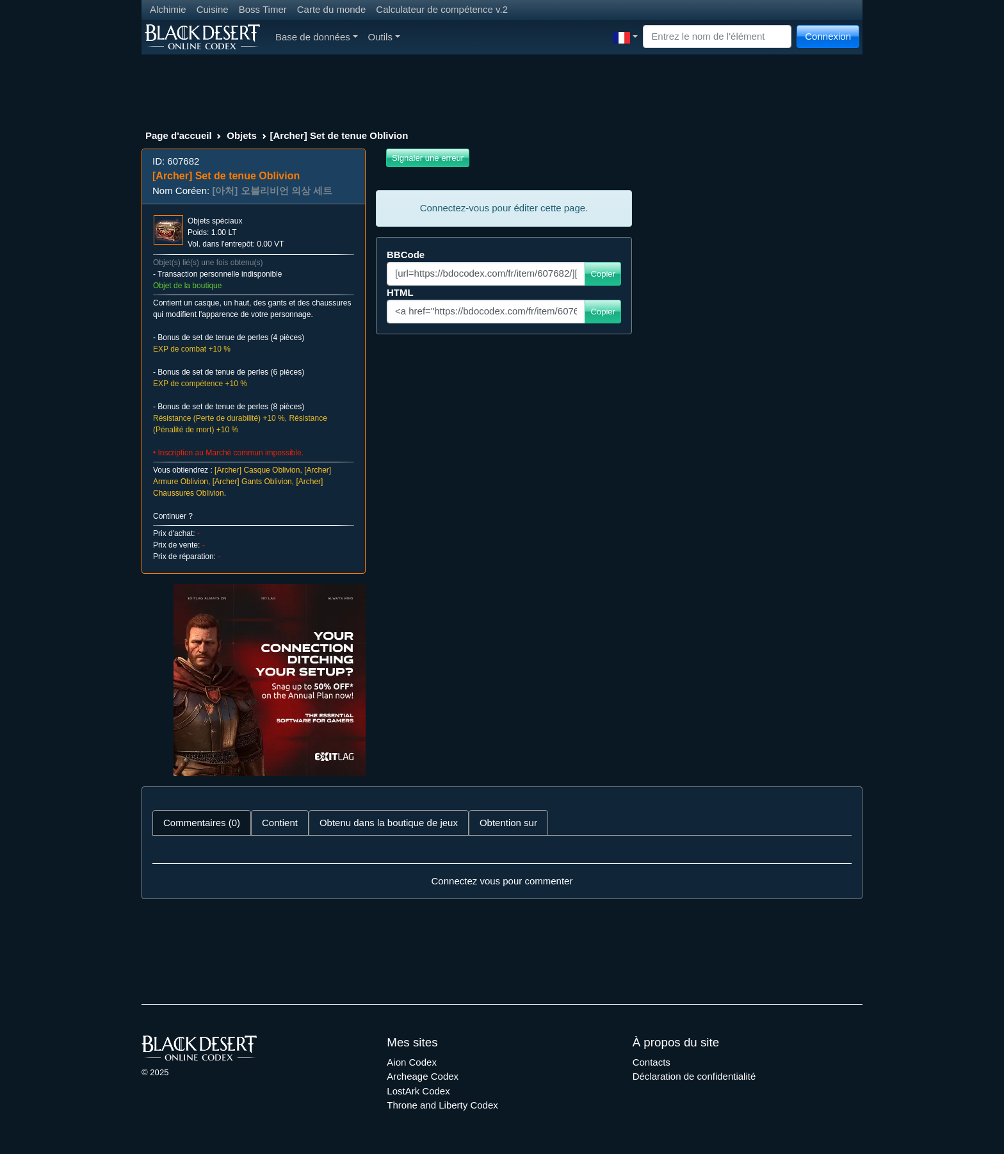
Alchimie (168, 9)
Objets (242, 135)
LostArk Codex (418, 1090)
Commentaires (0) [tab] (201, 822)
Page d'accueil (178, 135)
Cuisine (213, 9)
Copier (602, 274)
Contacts (651, 1062)
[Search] (717, 37)
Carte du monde (331, 9)
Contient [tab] (280, 822)
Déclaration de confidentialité (694, 1076)
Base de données (316, 36)
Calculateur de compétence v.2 (442, 9)
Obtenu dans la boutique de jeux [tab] (389, 822)
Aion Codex (412, 1062)
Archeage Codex (422, 1076)
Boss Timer (263, 9)
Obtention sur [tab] (508, 822)
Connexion (828, 36)
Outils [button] (384, 36)
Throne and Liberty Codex (442, 1105)
